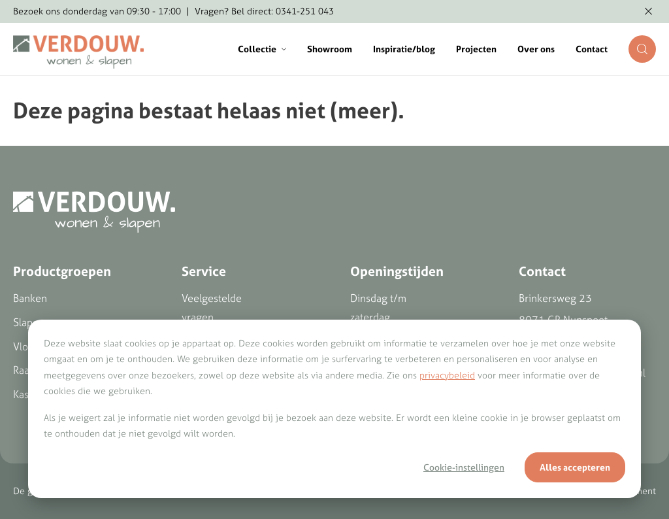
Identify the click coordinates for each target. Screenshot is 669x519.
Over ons (536, 49)
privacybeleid (447, 375)
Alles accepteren (575, 467)
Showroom (329, 49)
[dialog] (334, 409)
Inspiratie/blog (404, 49)
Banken (30, 298)
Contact (592, 49)
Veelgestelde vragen (212, 308)
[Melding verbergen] (648, 12)
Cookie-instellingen (463, 467)
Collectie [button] (262, 49)
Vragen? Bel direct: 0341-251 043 (264, 11)
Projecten (476, 49)
